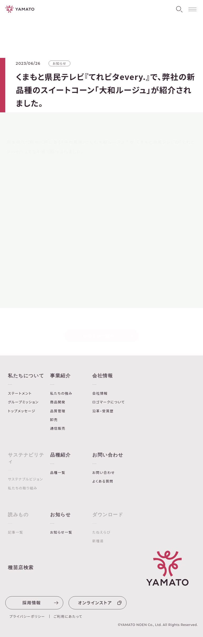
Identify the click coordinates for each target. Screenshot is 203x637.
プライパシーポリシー (27, 616)
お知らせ (60, 514)
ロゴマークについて (108, 402)
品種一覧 (57, 472)
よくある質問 (102, 481)
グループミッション (23, 402)
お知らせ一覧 (61, 532)
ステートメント (20, 393)
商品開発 (57, 402)
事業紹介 (60, 375)
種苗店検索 (21, 567)
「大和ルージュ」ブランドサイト (41, 271)
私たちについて (26, 375)
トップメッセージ (21, 411)
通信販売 (57, 428)
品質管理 (57, 411)
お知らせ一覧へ (108, 333)
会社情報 (102, 375)
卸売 (54, 419)
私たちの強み (61, 393)
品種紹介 (60, 455)
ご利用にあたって (68, 616)
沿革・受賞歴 (103, 411)
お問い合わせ (107, 455)
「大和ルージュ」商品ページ (38, 280)
